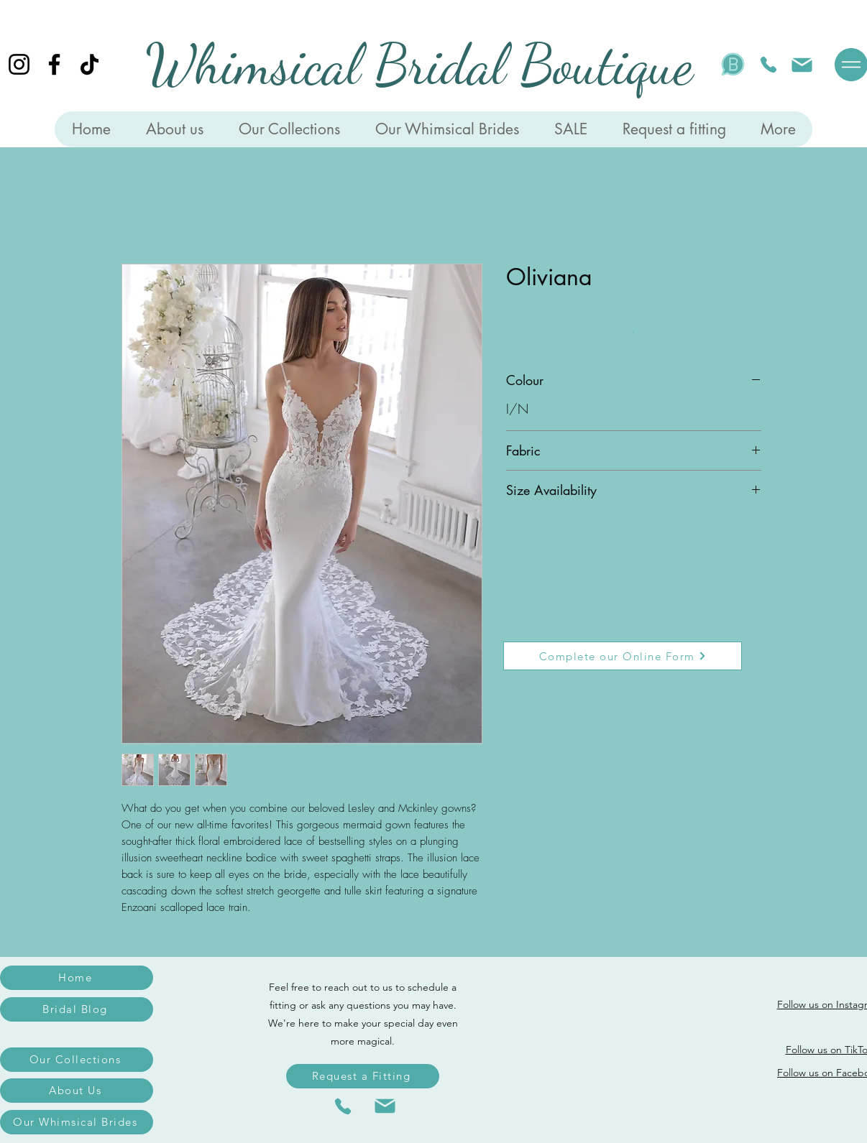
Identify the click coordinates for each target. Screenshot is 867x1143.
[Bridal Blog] (76, 1009)
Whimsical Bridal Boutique (419, 64)
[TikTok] (89, 64)
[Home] (76, 978)
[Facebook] (54, 64)
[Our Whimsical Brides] (76, 1122)
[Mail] (801, 64)
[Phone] (768, 64)
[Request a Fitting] (362, 1076)
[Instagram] (19, 64)
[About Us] (76, 1090)
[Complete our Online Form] (622, 656)
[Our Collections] (76, 1059)
